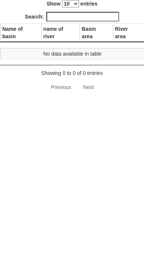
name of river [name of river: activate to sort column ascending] (53, 32)
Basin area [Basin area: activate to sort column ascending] (89, 32)
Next (88, 87)
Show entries (71, 3)
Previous (61, 87)
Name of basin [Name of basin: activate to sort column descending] (12, 32)
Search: (72, 17)
